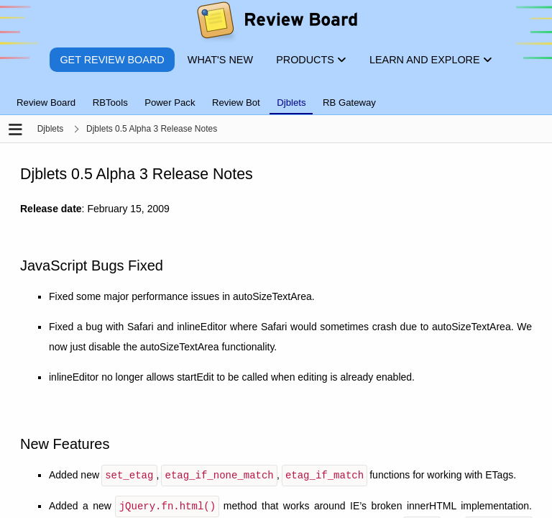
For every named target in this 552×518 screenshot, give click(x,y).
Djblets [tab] (291, 102)
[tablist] (276, 94)
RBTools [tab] (110, 102)
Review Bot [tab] (236, 102)
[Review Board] (276, 23)
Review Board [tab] (46, 102)
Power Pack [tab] (169, 102)
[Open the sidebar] (15, 130)
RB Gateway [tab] (349, 102)
